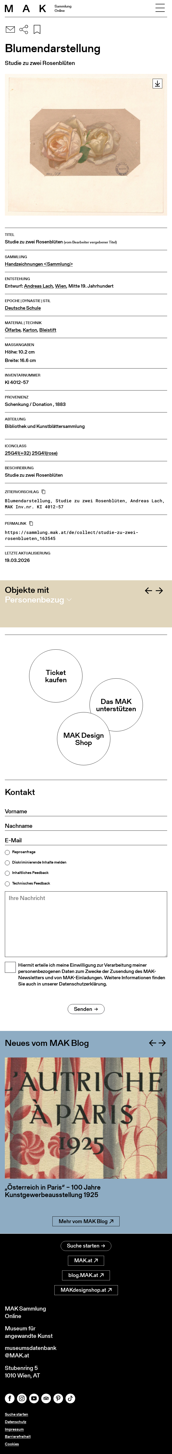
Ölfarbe (13, 330)
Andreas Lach (38, 286)
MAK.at (86, 1260)
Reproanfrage (23, 852)
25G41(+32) (18, 453)
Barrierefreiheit (18, 1437)
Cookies (12, 1444)
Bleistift (47, 330)
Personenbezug (34, 599)
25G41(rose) (44, 453)
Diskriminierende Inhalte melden (39, 862)
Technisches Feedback (31, 883)
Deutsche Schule (23, 308)
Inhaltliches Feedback (30, 873)
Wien (60, 286)
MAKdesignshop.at (86, 1290)
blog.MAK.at (86, 1275)
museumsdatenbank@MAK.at (31, 1351)
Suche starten (86, 1245)
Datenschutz (15, 1422)
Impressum (14, 1429)
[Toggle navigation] (160, 8)
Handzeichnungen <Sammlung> (39, 264)
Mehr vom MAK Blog (86, 1221)
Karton (30, 330)
